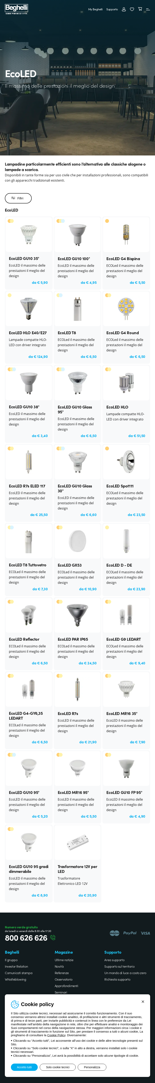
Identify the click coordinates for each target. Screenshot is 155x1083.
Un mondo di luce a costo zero (125, 972)
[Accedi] (124, 9)
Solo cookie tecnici (57, 1067)
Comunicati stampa (18, 972)
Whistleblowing (15, 979)
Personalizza (92, 1067)
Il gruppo (11, 959)
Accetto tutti (24, 1067)
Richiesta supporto (117, 979)
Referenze (62, 972)
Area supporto (114, 959)
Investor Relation (16, 966)
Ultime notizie (64, 959)
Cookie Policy (56, 1035)
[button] (132, 9)
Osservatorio (63, 979)
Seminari (61, 992)
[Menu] (148, 9)
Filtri (17, 198)
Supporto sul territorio (119, 966)
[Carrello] (140, 9)
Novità (59, 966)
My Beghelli (95, 9)
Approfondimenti (66, 985)
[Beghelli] (16, 8)
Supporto (112, 9)
